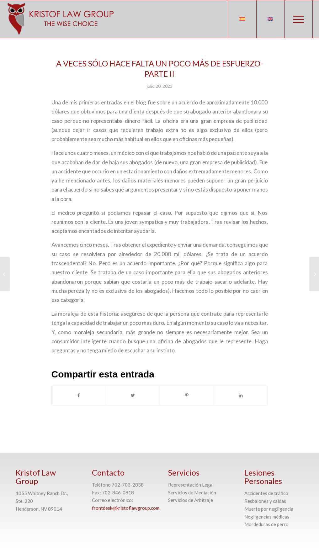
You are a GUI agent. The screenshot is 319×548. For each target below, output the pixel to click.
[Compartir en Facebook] (79, 395)
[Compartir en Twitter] (133, 395)
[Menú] (298, 19)
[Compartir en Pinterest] (187, 395)
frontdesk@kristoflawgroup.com (125, 508)
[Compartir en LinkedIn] (241, 395)
